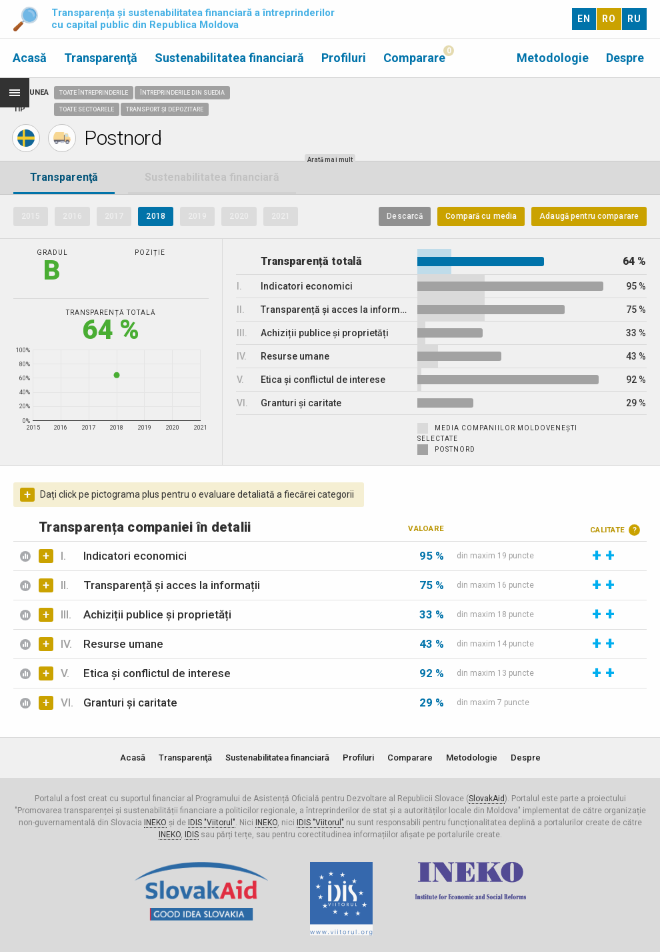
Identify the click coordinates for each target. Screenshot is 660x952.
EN (584, 18)
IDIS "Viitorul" (211, 822)
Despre (625, 58)
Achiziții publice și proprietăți (157, 614)
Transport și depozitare (164, 109)
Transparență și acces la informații (171, 585)
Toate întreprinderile (93, 92)
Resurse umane (123, 643)
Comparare (414, 58)
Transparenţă (100, 58)
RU (634, 18)
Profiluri (343, 58)
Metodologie (553, 58)
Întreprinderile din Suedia (182, 92)
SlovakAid (487, 798)
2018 (155, 216)
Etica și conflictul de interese (157, 673)
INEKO (155, 822)
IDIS (192, 834)
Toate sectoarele (86, 109)
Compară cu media (481, 216)
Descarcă (405, 216)
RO (609, 18)
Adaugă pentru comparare (589, 216)
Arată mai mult (330, 159)
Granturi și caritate (130, 702)
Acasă (30, 58)
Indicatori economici (135, 555)
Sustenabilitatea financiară (229, 58)
